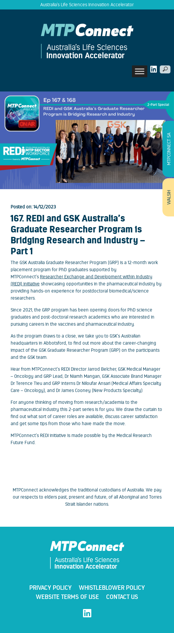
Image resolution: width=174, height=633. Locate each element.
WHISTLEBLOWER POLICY (112, 587)
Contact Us (122, 596)
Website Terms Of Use (67, 596)
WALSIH (169, 197)
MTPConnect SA (169, 149)
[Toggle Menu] (139, 71)
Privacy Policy (50, 587)
